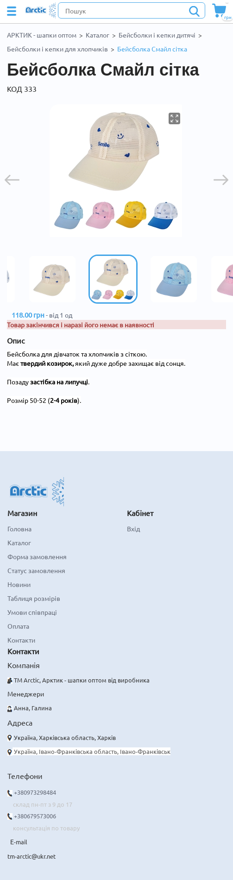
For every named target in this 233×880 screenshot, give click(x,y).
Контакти (21, 640)
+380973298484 (35, 792)
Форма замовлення (37, 556)
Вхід (133, 528)
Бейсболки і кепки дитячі (157, 35)
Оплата (18, 626)
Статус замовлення (36, 570)
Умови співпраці (32, 612)
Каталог (97, 35)
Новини (19, 584)
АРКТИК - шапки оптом (41, 35)
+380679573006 (35, 816)
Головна (19, 528)
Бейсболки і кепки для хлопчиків (57, 49)
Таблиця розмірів (33, 598)
